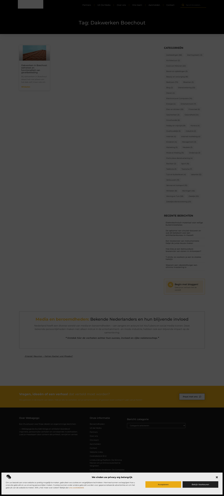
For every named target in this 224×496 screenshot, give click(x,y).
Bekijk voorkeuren (200, 484)
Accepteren (163, 484)
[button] (216, 477)
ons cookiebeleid (76, 488)
